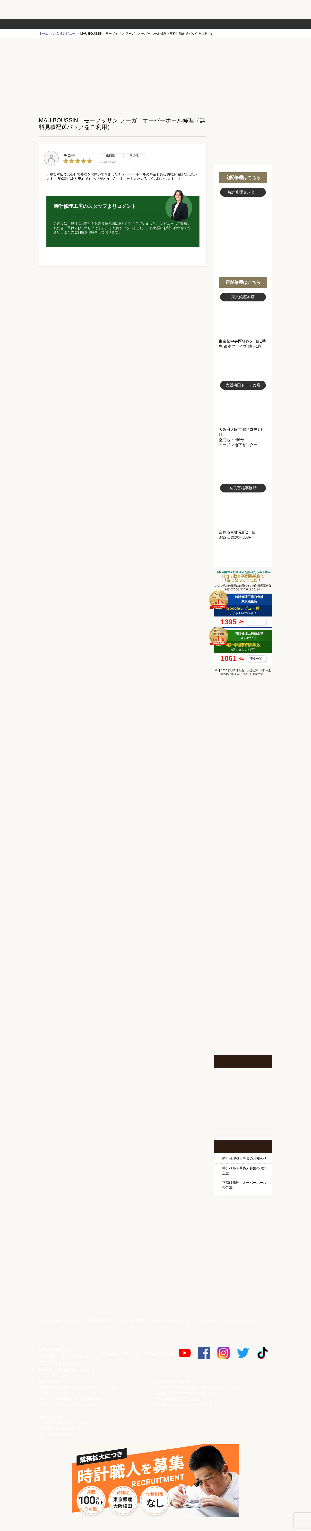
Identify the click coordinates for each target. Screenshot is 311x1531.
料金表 (174, 24)
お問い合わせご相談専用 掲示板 (243, 1005)
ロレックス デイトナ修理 (243, 745)
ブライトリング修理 (243, 855)
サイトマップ (252, 1320)
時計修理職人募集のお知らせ (244, 1158)
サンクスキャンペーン (243, 1230)
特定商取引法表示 (102, 1320)
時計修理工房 (58, 1340)
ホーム (43, 33)
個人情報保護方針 (135, 1320)
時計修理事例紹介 (213, 24)
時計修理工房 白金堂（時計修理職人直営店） (58, 12)
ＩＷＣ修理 (243, 836)
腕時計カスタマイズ (243, 1110)
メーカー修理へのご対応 (174, 1320)
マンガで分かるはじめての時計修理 (243, 700)
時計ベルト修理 (243, 946)
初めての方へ (243, 73)
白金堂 (243, 1280)
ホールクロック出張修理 (243, 1093)
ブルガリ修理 (243, 818)
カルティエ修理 (243, 781)
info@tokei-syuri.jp (76, 1369)
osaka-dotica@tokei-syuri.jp (191, 1404)
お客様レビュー (64, 33)
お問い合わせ (251, 9)
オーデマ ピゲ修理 (243, 891)
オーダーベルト (243, 1127)
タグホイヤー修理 (243, 800)
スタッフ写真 (243, 223)
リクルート (207, 1320)
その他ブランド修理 (243, 909)
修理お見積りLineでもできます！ (210, 9)
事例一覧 (256, 658)
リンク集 (229, 1320)
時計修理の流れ (58, 24)
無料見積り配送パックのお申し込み (123, 304)
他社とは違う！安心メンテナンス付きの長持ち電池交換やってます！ (243, 973)
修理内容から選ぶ (135, 24)
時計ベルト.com (243, 1297)
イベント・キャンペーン (243, 1036)
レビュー (256, 622)
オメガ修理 (243, 763)
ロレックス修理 (243, 727)
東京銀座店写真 (243, 320)
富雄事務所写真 (243, 511)
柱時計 (243, 1077)
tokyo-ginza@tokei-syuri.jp (74, 1404)
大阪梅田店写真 (243, 408)
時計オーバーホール (243, 928)
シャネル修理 (243, 873)
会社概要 (75, 1320)
